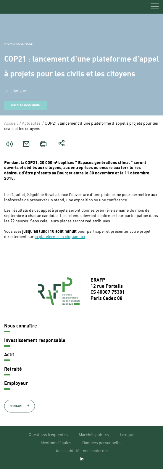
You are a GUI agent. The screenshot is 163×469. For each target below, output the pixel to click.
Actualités (31, 123)
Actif (9, 355)
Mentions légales (56, 443)
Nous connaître (20, 326)
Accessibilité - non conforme (82, 451)
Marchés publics (94, 435)
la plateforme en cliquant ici (60, 237)
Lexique (127, 435)
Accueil (11, 123)
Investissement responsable (34, 340)
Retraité (13, 369)
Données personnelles (102, 443)
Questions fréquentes (48, 435)
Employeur (16, 383)
